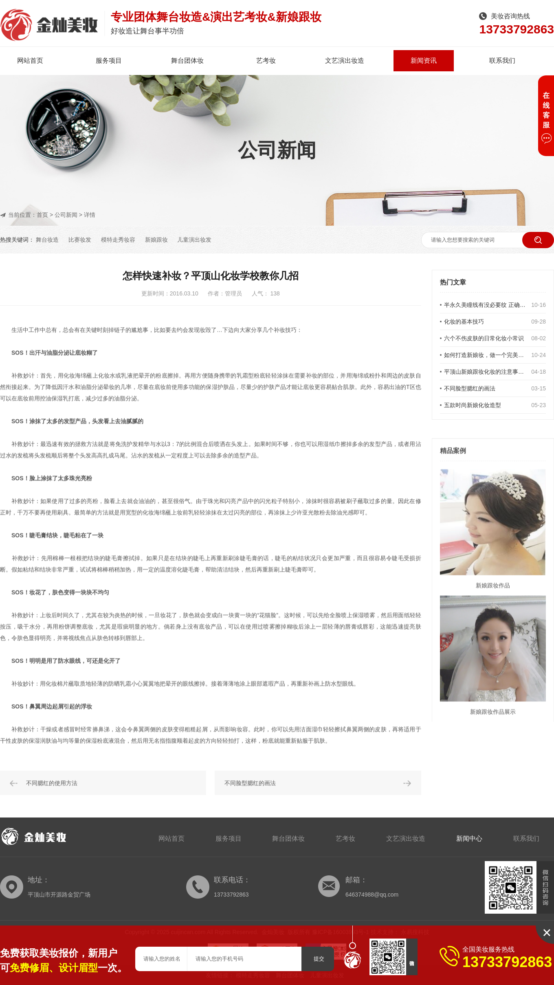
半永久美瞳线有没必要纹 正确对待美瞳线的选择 (485, 305)
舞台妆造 (47, 239)
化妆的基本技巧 (464, 321)
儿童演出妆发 (194, 239)
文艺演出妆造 (344, 60)
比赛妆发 (79, 239)
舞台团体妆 (187, 60)
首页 (42, 215)
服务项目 (109, 60)
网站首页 (30, 60)
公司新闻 (66, 215)
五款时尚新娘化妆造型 (472, 405)
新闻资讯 (424, 60)
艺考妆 (266, 60)
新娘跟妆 (156, 239)
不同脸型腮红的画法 (469, 388)
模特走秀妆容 (118, 239)
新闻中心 (469, 838)
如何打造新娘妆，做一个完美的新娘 (485, 355)
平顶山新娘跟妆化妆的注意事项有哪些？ (485, 371)
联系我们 (502, 60)
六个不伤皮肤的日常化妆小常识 (484, 338)
